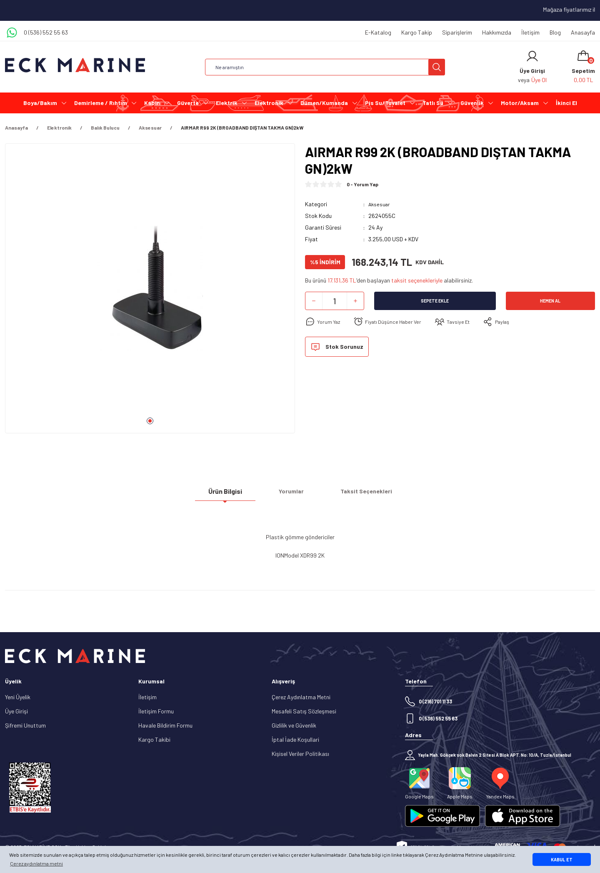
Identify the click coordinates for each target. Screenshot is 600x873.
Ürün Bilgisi (225, 494)
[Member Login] (532, 56)
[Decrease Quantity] (313, 301)
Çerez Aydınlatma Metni (301, 696)
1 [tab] (150, 421)
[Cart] (583, 67)
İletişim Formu (156, 711)
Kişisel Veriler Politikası (300, 753)
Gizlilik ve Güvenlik (294, 725)
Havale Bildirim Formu (165, 725)
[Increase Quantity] (355, 301)
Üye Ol (539, 79)
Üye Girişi (16, 711)
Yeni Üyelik (17, 696)
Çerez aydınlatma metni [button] (36, 863)
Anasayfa (583, 32)
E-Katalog (378, 32)
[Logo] (75, 65)
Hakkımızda (496, 32)
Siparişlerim (457, 32)
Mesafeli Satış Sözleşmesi (304, 711)
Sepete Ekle (435, 301)
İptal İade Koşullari (295, 739)
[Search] (325, 67)
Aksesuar (380, 204)
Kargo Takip (416, 32)
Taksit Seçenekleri (366, 494)
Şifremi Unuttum (25, 725)
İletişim (530, 32)
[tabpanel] (150, 291)
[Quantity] (334, 301)
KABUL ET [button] (561, 859)
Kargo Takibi (154, 739)
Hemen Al (550, 301)
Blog (555, 32)
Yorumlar (291, 494)
